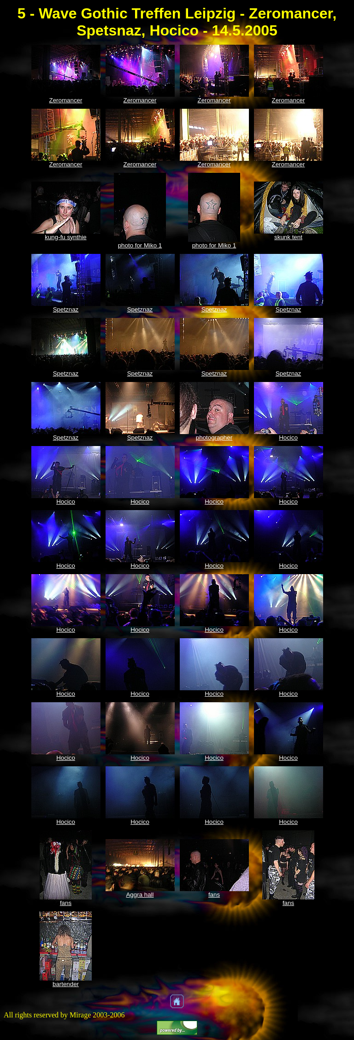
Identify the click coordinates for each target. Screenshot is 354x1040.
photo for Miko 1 (140, 245)
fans (65, 902)
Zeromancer (66, 100)
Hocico (288, 437)
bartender (66, 984)
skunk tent (288, 237)
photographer (214, 437)
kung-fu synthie (65, 237)
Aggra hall (139, 894)
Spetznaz (66, 309)
